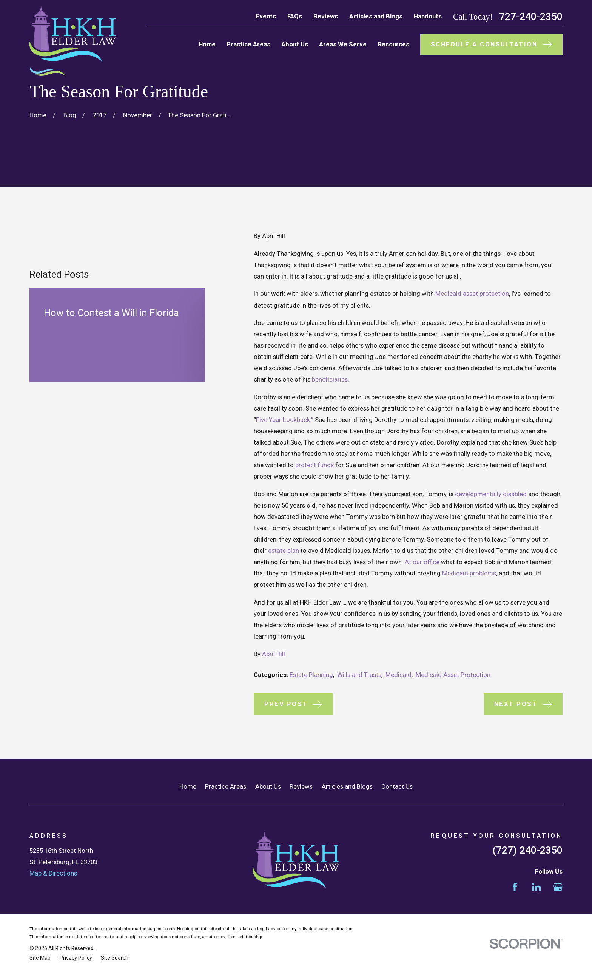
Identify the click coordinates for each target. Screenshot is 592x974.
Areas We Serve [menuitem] (343, 44)
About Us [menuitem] (294, 44)
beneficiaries (330, 379)
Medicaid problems (469, 573)
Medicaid (398, 675)
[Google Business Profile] (557, 887)
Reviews (325, 16)
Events (266, 16)
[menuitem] (40, 958)
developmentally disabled (491, 494)
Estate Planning (311, 675)
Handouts (428, 16)
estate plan (283, 550)
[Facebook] (514, 887)
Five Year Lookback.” (284, 419)
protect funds (314, 465)
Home (187, 786)
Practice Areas (225, 786)
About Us (268, 786)
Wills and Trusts (359, 675)
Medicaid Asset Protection (453, 675)
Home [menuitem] (207, 44)
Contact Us (397, 786)
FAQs (294, 16)
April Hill (273, 654)
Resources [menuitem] (393, 44)
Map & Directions (53, 873)
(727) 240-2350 (527, 850)
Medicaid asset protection (472, 293)
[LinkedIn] (536, 887)
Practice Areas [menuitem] (248, 44)
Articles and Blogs (375, 16)
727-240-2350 (531, 17)
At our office (422, 562)
